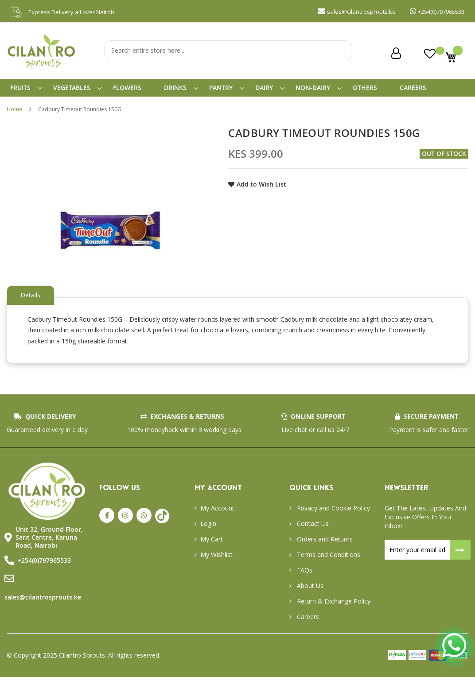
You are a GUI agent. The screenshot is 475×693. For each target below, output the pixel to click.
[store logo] (42, 68)
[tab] (32, 302)
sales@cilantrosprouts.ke (42, 613)
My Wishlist (216, 570)
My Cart (211, 555)
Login (208, 539)
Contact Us (312, 539)
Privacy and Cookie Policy (332, 524)
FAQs (303, 586)
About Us (309, 601)
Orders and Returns (324, 555)
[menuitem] (26, 91)
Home (14, 116)
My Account (217, 524)
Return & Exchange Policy (332, 617)
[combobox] (228, 50)
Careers (307, 632)
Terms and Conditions (327, 570)
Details (33, 302)
